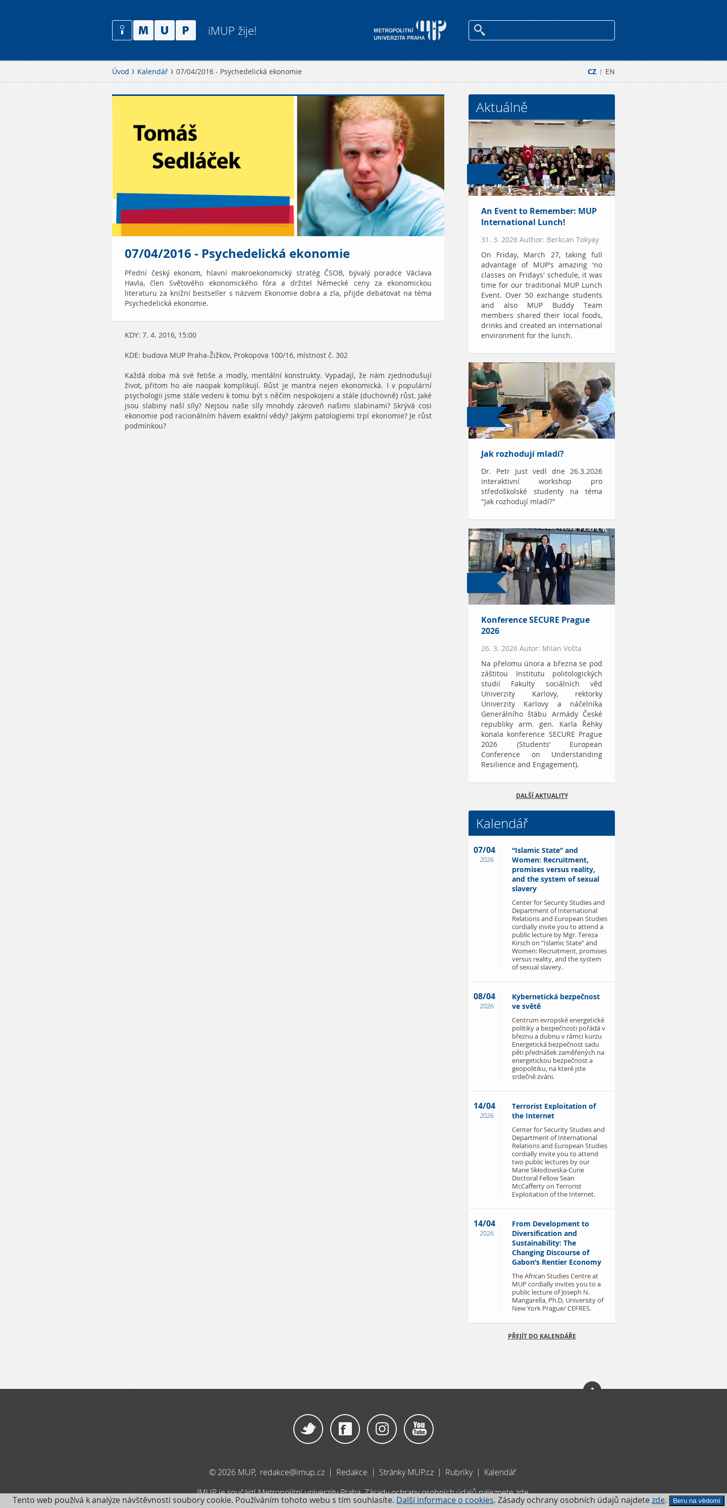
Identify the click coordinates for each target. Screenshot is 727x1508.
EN (610, 72)
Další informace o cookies (445, 1500)
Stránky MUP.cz (406, 1472)
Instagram (382, 1429)
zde (658, 1500)
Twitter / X (308, 1429)
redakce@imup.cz (292, 1472)
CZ (592, 72)
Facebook (345, 1429)
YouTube (419, 1429)
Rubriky (460, 1472)
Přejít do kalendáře (542, 1336)
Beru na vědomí (696, 1500)
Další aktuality (542, 795)
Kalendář (152, 72)
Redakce (352, 1472)
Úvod (120, 72)
